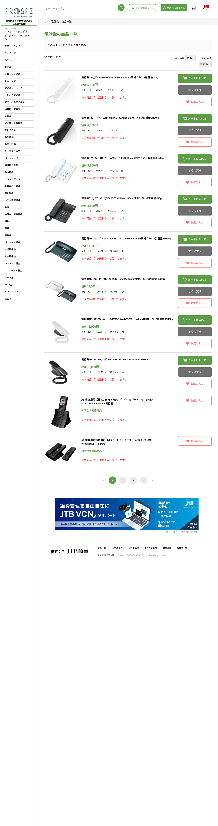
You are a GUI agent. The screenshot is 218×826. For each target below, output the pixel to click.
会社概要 (167, 547)
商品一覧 (102, 547)
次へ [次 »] (152, 480)
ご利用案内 (117, 547)
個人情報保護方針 (106, 555)
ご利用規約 (133, 547)
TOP (45, 21)
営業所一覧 (182, 547)
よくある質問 (150, 547)
